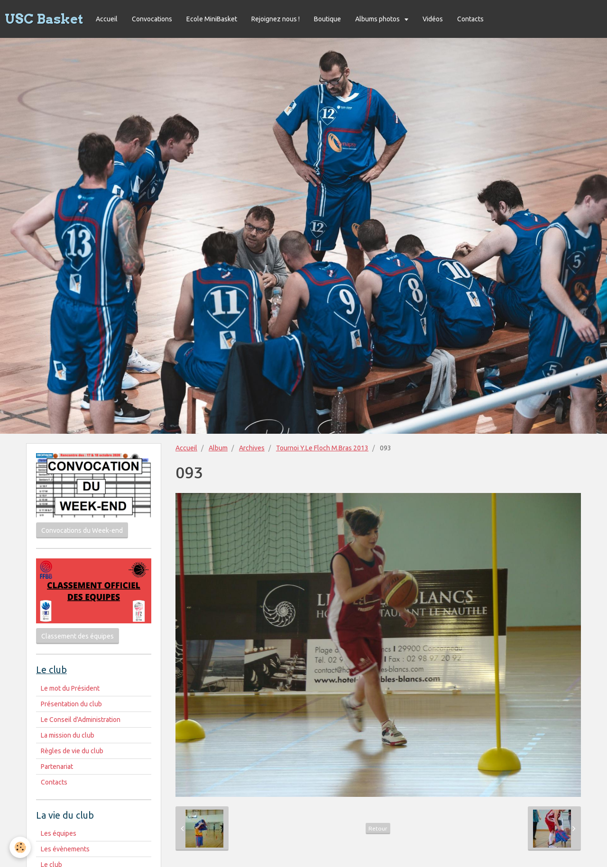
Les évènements (65, 849)
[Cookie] (20, 847)
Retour (377, 828)
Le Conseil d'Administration (80, 719)
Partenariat (57, 766)
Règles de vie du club (72, 751)
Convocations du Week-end (82, 530)
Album (218, 448)
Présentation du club (71, 704)
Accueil (107, 19)
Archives (252, 448)
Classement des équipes (77, 636)
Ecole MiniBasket (211, 19)
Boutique (327, 19)
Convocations (152, 19)
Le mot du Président (70, 688)
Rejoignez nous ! (275, 19)
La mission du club (67, 735)
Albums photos (378, 19)
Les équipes (58, 833)
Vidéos (433, 19)
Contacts (470, 19)
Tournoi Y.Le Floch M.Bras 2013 (322, 448)
